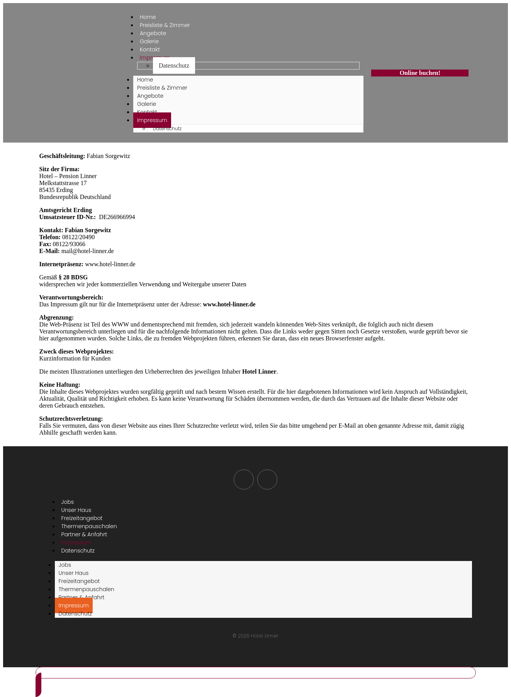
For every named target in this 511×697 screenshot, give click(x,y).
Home (145, 79)
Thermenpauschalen (86, 589)
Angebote (150, 96)
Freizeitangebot (79, 581)
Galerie (146, 104)
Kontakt (147, 112)
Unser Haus (74, 573)
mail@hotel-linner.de (87, 251)
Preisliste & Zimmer (162, 88)
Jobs (65, 565)
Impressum (152, 120)
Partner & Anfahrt (82, 597)
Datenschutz (174, 65)
